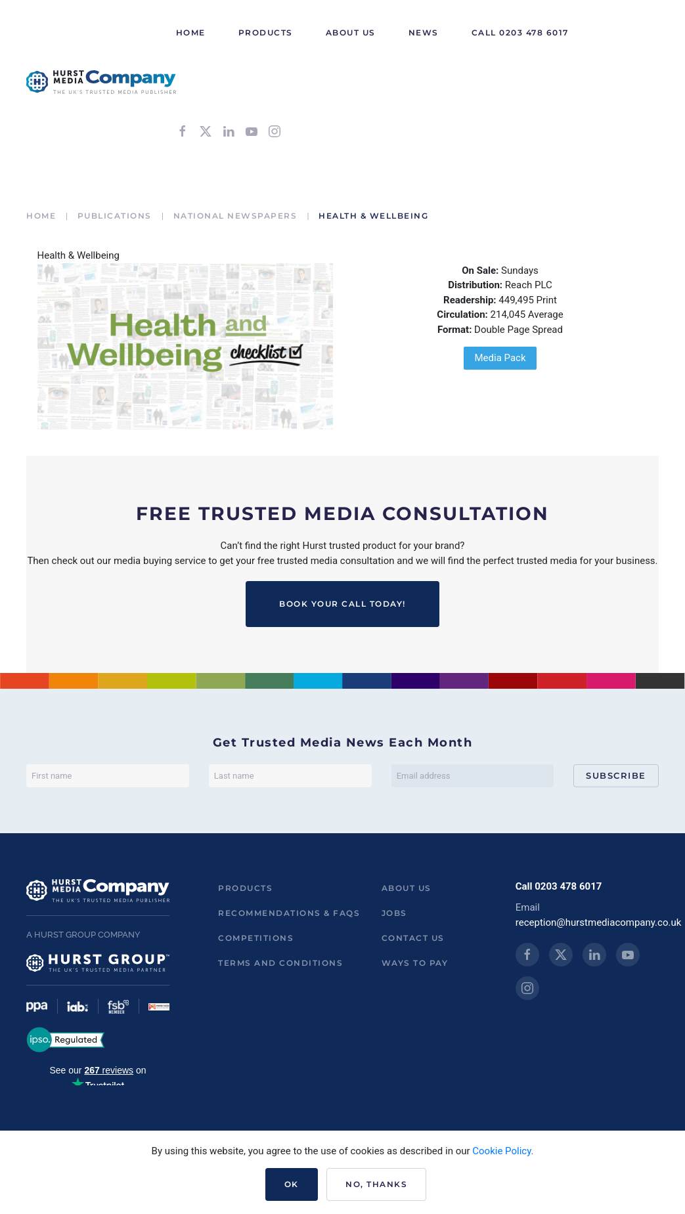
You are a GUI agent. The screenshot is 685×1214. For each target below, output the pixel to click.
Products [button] (265, 32)
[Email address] (472, 775)
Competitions (256, 938)
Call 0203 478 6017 (520, 32)
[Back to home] (101, 82)
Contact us (413, 938)
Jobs (394, 913)
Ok (291, 1184)
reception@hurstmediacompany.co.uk (599, 922)
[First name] (107, 775)
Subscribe (616, 775)
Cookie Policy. (502, 1151)
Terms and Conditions (280, 963)
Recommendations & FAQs (289, 913)
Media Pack (499, 358)
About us (406, 888)
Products (245, 888)
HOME (191, 32)
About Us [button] (351, 32)
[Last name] (290, 775)
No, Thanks (376, 1184)
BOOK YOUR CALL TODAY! (342, 604)
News (424, 32)
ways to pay (415, 963)
